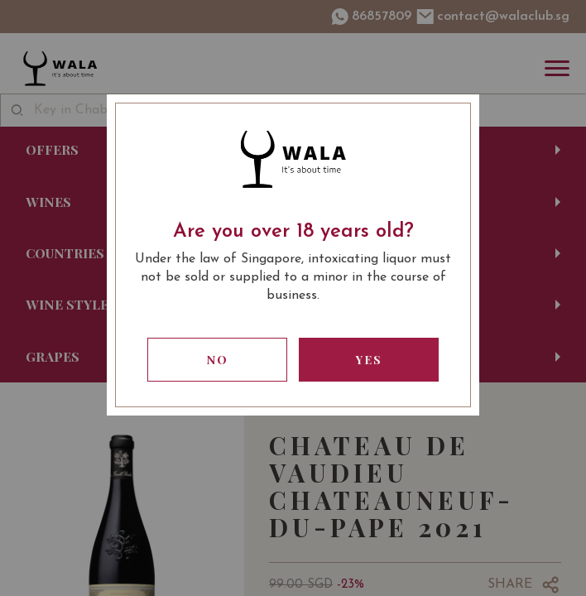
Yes (369, 360)
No (217, 360)
